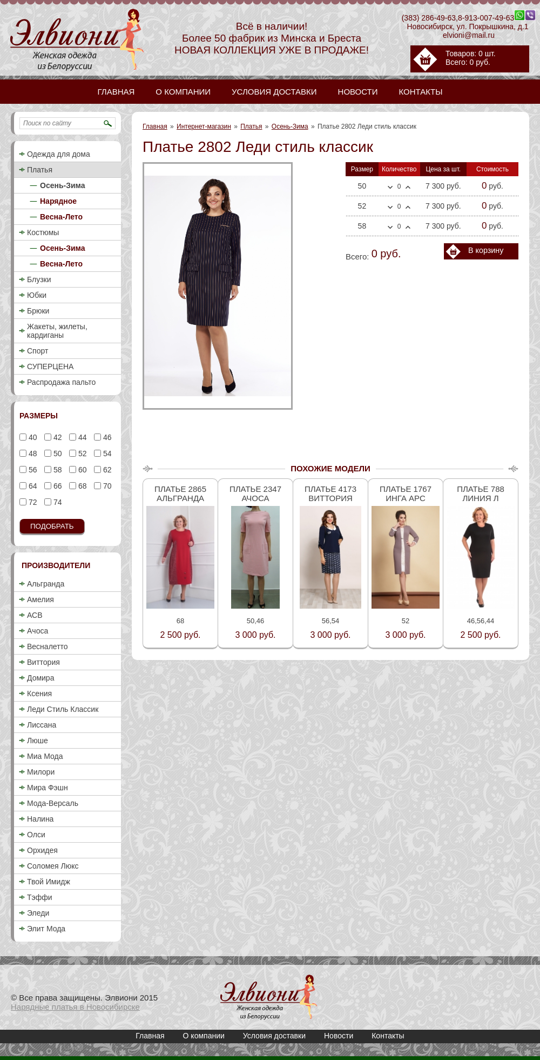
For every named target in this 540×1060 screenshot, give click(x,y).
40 (31, 437)
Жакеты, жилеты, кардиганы (57, 330)
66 (56, 486)
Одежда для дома (58, 154)
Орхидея (42, 850)
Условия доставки (274, 1035)
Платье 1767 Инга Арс (405, 493)
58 (56, 469)
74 (56, 502)
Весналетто (47, 646)
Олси (36, 834)
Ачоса (37, 630)
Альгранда (45, 583)
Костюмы (43, 232)
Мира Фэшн (47, 787)
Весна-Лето (61, 216)
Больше (408, 187)
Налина (40, 819)
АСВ (34, 615)
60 (81, 469)
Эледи (38, 913)
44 (81, 437)
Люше (37, 740)
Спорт (37, 350)
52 (81, 453)
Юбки (36, 295)
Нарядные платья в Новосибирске (75, 1006)
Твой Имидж (48, 881)
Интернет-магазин (204, 126)
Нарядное (58, 201)
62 (106, 469)
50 (56, 453)
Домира (40, 678)
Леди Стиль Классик (62, 709)
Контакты (388, 1035)
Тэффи (39, 897)
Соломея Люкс (53, 866)
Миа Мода (45, 756)
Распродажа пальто (61, 382)
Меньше (390, 187)
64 (31, 486)
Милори (41, 772)
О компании (204, 1035)
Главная (155, 126)
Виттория (43, 662)
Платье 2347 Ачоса (255, 493)
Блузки (39, 279)
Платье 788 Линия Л (480, 493)
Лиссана (41, 725)
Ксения (39, 693)
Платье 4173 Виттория (330, 493)
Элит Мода (46, 928)
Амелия (40, 599)
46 (106, 437)
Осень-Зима (290, 126)
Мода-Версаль (52, 803)
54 (106, 453)
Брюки (38, 310)
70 (106, 486)
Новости (338, 1035)
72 (31, 502)
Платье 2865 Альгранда (180, 493)
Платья (251, 126)
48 (31, 453)
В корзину (485, 250)
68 (81, 486)
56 (31, 469)
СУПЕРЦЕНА (50, 366)
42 (56, 437)
